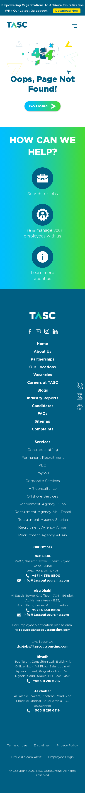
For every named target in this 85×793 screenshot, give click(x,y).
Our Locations (42, 367)
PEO (42, 465)
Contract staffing (42, 450)
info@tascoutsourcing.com (42, 580)
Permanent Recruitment (42, 457)
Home (42, 344)
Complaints (42, 429)
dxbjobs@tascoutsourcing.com (42, 646)
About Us (42, 351)
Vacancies (42, 375)
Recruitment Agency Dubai (42, 504)
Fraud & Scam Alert (26, 757)
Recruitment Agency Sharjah (42, 520)
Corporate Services (42, 481)
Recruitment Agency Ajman (42, 527)
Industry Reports (42, 398)
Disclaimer (42, 745)
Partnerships (42, 359)
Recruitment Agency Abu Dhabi (43, 512)
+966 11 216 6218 (42, 681)
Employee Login (61, 757)
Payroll (42, 473)
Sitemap (42, 421)
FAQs (42, 414)
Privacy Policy (67, 745)
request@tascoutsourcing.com (44, 630)
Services (42, 442)
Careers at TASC (42, 383)
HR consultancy (43, 488)
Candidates (42, 406)
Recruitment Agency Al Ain (42, 535)
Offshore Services (42, 496)
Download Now (66, 10)
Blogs (42, 390)
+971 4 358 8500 (42, 575)
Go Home (42, 106)
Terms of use (17, 745)
